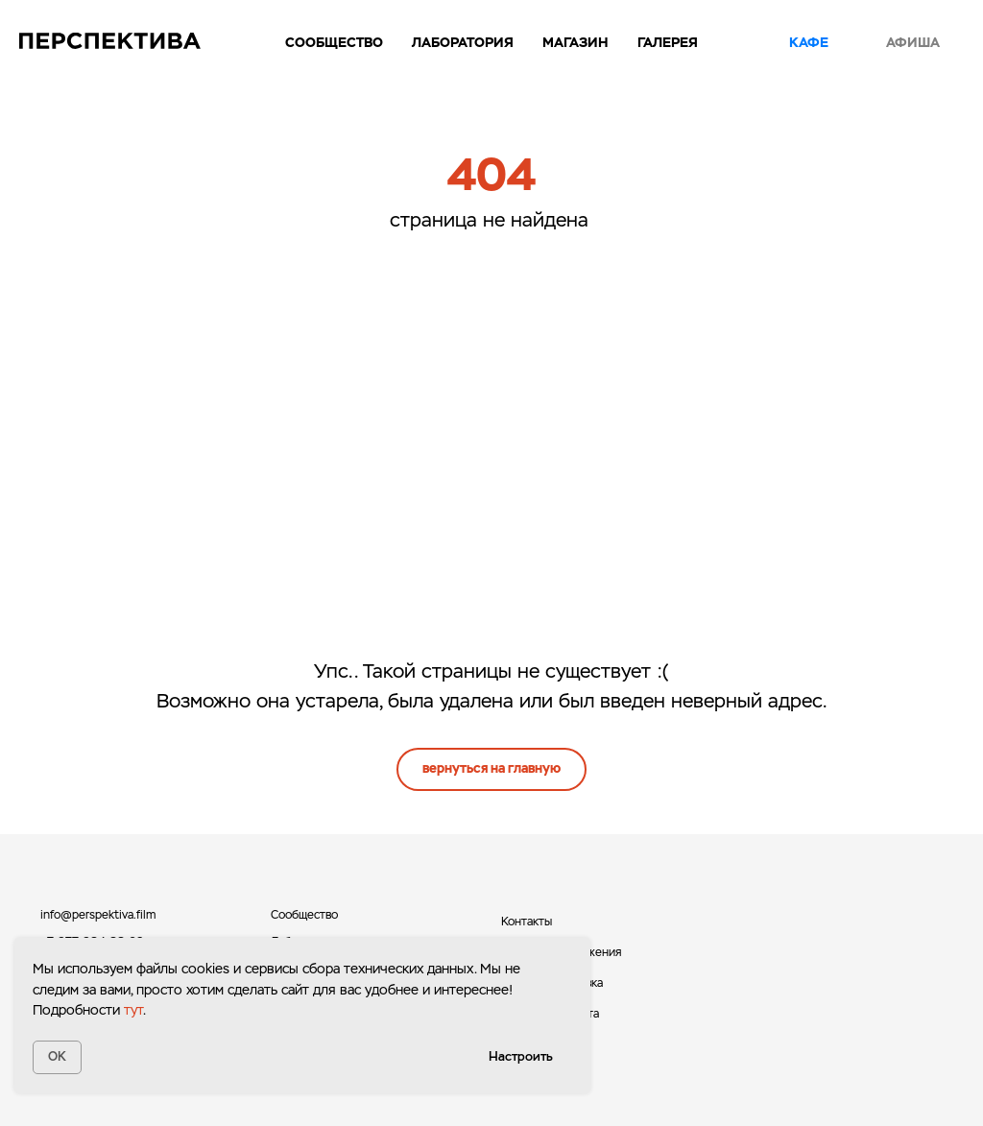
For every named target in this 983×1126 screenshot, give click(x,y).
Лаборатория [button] (463, 42)
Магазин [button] (575, 42)
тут (133, 1009)
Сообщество (334, 42)
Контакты (526, 921)
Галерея (667, 42)
